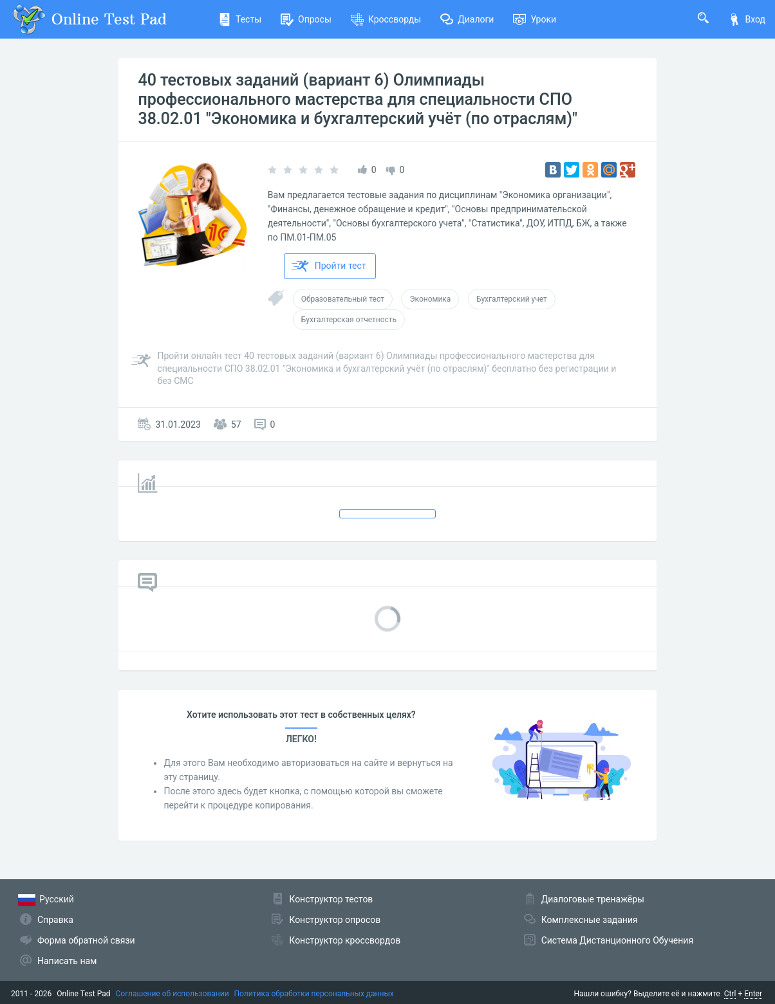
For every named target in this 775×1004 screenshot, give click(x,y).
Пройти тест (329, 266)
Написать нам (67, 961)
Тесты (239, 19)
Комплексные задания (589, 920)
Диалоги (467, 19)
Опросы (306, 19)
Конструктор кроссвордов (344, 940)
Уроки (534, 19)
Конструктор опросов (334, 920)
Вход (746, 19)
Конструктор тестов (331, 899)
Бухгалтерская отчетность (349, 319)
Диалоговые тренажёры (592, 899)
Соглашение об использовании (172, 993)
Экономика (430, 299)
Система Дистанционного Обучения (617, 940)
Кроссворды (386, 19)
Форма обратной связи (86, 940)
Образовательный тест (342, 299)
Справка (55, 920)
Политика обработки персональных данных (314, 993)
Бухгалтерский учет (511, 299)
